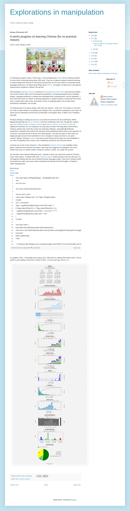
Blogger (73, 500)
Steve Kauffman (34, 122)
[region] (45, 211)
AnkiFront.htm (16, 248)
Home (46, 485)
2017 (93, 38)
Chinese (21, 479)
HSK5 (59, 78)
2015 (93, 56)
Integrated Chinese (27, 92)
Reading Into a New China (54, 92)
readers (33, 138)
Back (12, 175)
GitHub (37, 248)
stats (67, 260)
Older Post (77, 485)
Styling (12, 173)
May (94, 49)
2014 (93, 59)
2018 (93, 35)
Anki (17, 479)
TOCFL (49, 85)
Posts (110, 83)
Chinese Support (46, 157)
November (96, 41)
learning (27, 479)
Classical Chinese (56, 145)
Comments (112, 87)
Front (12, 171)
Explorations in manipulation (57, 12)
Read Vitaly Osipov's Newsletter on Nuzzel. (103, 73)
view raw (77, 248)
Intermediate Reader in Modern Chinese (28, 124)
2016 (93, 53)
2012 (93, 64)
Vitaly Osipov (108, 97)
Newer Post (14, 485)
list (36, 145)
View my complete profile (109, 105)
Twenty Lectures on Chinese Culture (59, 124)
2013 (93, 61)
